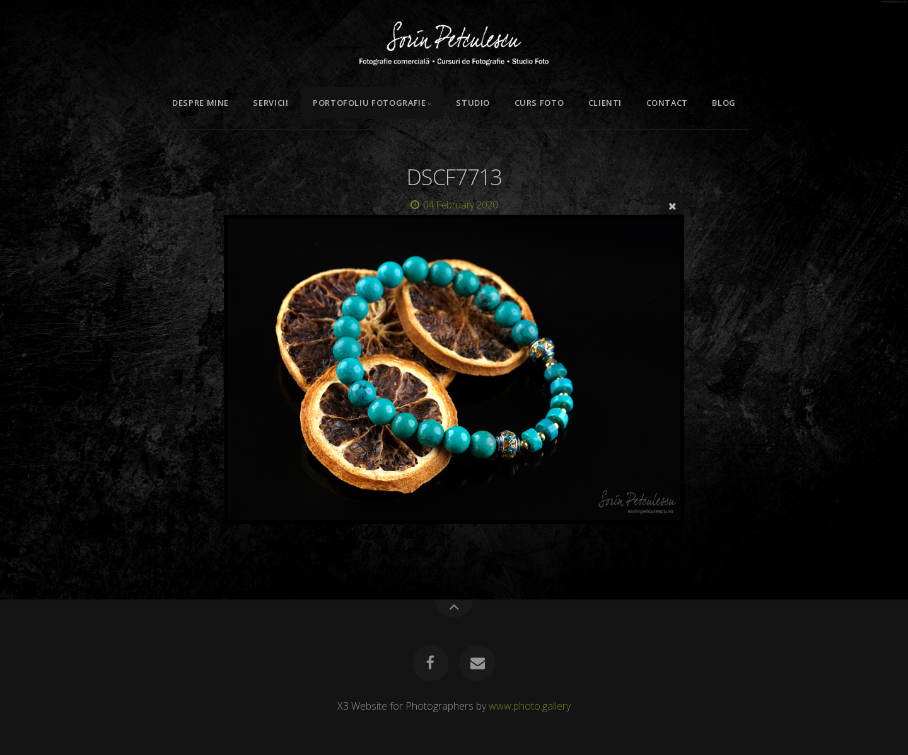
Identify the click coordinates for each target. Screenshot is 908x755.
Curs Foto (539, 102)
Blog (724, 102)
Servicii (270, 102)
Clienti (605, 102)
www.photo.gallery (530, 706)
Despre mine (200, 102)
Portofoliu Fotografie (369, 102)
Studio (473, 102)
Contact (667, 102)
